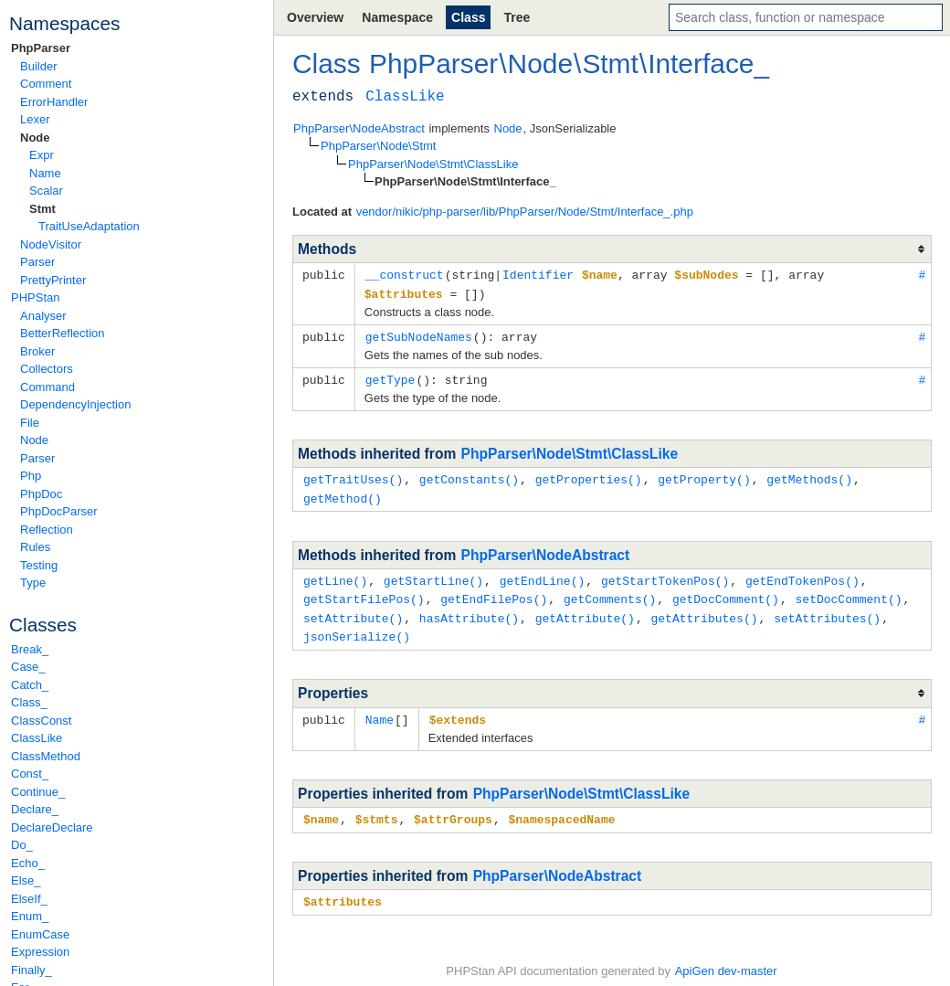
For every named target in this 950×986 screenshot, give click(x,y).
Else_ (26, 880)
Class (468, 17)
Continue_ (38, 792)
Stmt (42, 209)
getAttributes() (703, 610)
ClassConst (41, 720)
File (29, 422)
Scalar (46, 190)
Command (47, 387)
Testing (39, 565)
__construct (404, 274)
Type (33, 582)
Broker (37, 351)
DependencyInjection (75, 404)
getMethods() (809, 475)
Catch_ (29, 685)
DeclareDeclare (52, 827)
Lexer (35, 119)
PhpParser (40, 48)
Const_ (29, 773)
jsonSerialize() (356, 628)
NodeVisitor (50, 244)
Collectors (46, 369)
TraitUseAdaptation (89, 226)
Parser (37, 262)
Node (35, 137)
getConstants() (469, 475)
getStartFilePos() (364, 592)
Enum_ (29, 916)
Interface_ (708, 63)
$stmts (376, 808)
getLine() (335, 575)
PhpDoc (41, 494)
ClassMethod (45, 756)
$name (321, 808)
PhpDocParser (59, 511)
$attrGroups (453, 808)
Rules (35, 547)
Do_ (22, 845)
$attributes (342, 890)
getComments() (610, 592)
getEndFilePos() (493, 592)
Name (45, 173)
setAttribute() (353, 610)
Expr (41, 155)
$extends (457, 710)
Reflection (46, 529)
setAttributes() (827, 610)
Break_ (29, 649)
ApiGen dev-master (726, 959)
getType (390, 376)
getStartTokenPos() (665, 575)
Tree (516, 17)
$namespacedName (561, 808)
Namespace (397, 17)
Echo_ (28, 863)
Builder (38, 66)
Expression (40, 952)
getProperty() (704, 475)
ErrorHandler (54, 102)
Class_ (29, 702)
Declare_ (34, 809)
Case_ (28, 666)
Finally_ (31, 970)
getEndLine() (543, 575)
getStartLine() (433, 575)
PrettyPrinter (53, 280)
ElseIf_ (29, 899)
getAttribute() (585, 610)
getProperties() (588, 475)
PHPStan (35, 297)
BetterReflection (62, 333)
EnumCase (40, 934)
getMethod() (342, 493)
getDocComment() (725, 592)
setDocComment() (848, 592)
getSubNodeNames (418, 334)
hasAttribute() (469, 610)
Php (30, 475)
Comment (45, 83)
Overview (315, 17)
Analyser (43, 316)
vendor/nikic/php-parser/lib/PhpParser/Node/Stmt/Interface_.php (524, 211)
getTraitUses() (353, 475)
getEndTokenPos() (802, 575)
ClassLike (36, 738)
